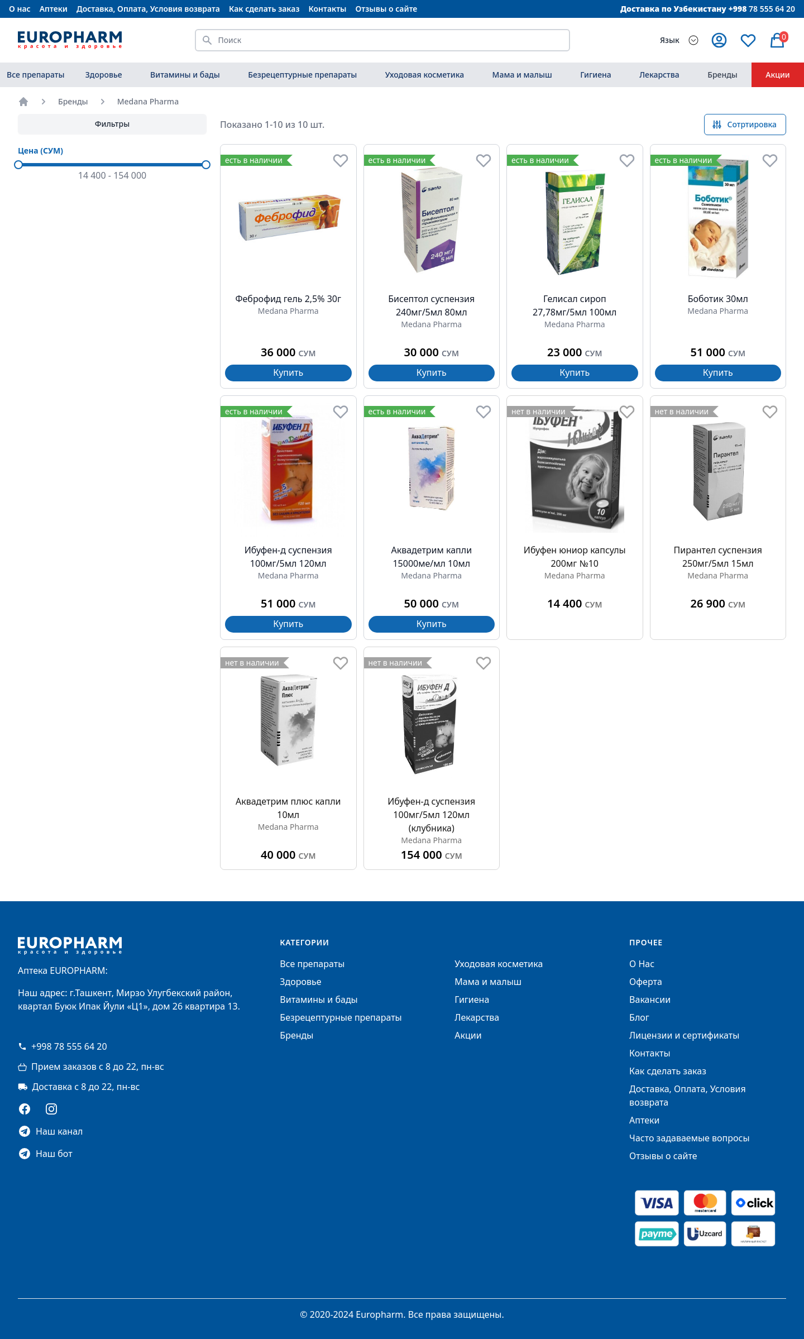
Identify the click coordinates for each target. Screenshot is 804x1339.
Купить (288, 372)
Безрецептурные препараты (302, 74)
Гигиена (595, 74)
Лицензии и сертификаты (684, 1035)
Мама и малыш (522, 74)
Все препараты (35, 74)
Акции (777, 74)
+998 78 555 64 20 (62, 1046)
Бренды (722, 74)
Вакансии (650, 999)
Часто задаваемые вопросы (689, 1138)
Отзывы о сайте (387, 8)
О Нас (641, 964)
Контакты (327, 8)
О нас (20, 8)
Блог (639, 1017)
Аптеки (54, 8)
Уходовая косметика (424, 74)
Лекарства (659, 74)
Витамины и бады (185, 74)
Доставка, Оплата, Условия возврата (148, 8)
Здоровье (103, 74)
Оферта (645, 981)
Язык (669, 40)
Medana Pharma (148, 101)
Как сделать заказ (264, 8)
